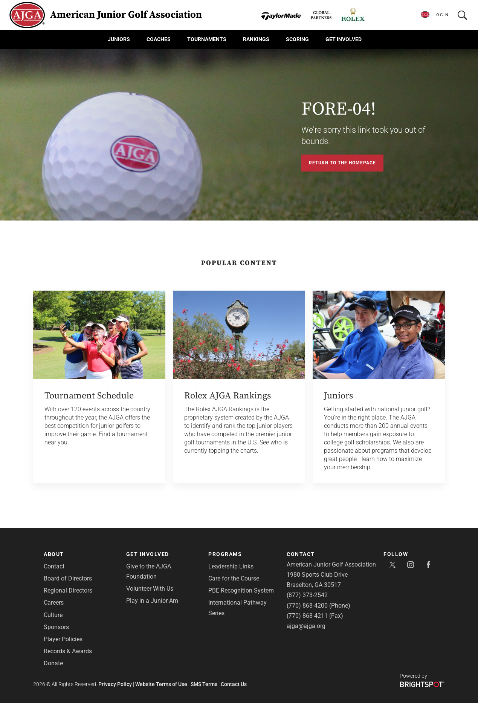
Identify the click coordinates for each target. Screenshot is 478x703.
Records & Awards (68, 651)
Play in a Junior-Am (152, 600)
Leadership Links (231, 566)
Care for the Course (233, 578)
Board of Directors (68, 578)
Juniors (119, 39)
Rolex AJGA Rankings (227, 395)
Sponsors (56, 627)
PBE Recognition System (241, 590)
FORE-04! (338, 109)
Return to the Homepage (342, 162)
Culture (53, 615)
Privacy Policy (115, 684)
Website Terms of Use (161, 684)
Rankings (256, 39)
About (54, 554)
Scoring (297, 39)
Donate (53, 663)
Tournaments (206, 39)
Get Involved (343, 39)
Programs (225, 554)
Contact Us (234, 684)
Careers (54, 602)
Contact (54, 566)
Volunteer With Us (149, 588)
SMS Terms (204, 684)
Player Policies (63, 639)
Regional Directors (68, 590)
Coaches (159, 39)
